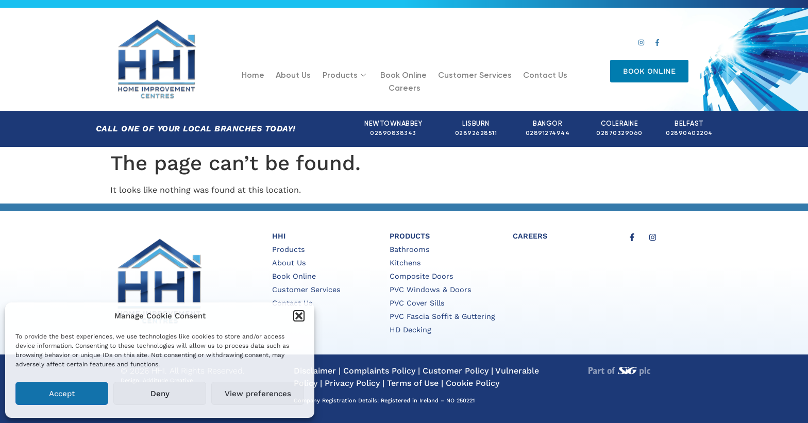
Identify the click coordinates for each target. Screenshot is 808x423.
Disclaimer (315, 371)
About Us (276, 77)
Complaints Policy (379, 371)
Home (237, 77)
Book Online (383, 77)
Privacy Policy (352, 383)
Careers (566, 77)
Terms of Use (413, 383)
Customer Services (451, 77)
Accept (62, 393)
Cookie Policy (472, 383)
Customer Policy (456, 371)
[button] (299, 316)
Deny (160, 393)
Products (325, 77)
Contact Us (519, 77)
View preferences (258, 393)
